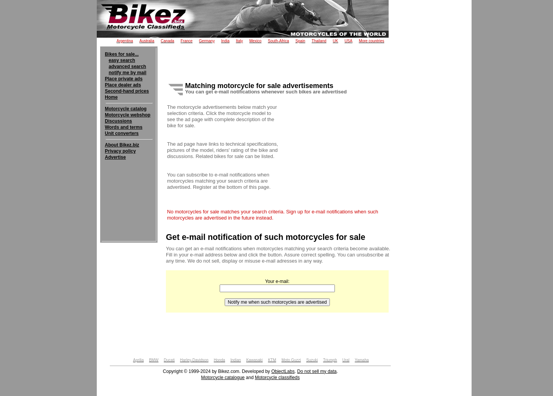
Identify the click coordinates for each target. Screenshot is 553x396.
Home (111, 97)
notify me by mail (127, 72)
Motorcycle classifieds (277, 377)
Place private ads (123, 79)
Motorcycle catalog (126, 108)
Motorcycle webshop (128, 115)
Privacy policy (120, 151)
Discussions (118, 121)
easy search (122, 60)
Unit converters (122, 133)
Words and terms (123, 127)
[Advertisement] (129, 183)
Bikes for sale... (122, 54)
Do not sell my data (317, 371)
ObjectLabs (283, 371)
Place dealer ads (123, 85)
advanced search (127, 66)
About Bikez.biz (122, 145)
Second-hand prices (127, 91)
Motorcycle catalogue (223, 377)
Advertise (115, 157)
